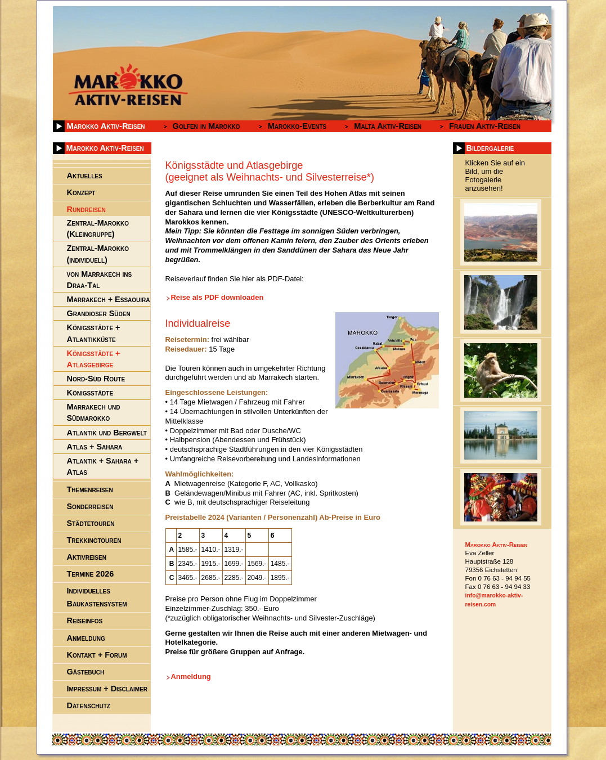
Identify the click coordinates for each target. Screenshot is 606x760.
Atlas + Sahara (95, 446)
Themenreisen (90, 489)
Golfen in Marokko (206, 126)
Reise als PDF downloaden (217, 297)
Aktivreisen (86, 556)
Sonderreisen (90, 506)
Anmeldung (191, 676)
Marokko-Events (297, 126)
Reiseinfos (85, 620)
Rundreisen (86, 209)
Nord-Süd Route (96, 378)
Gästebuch (86, 671)
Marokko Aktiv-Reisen (106, 126)
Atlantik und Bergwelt (107, 432)
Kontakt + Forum (97, 654)
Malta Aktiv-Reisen (387, 126)
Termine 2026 (90, 573)
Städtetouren (91, 523)
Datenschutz (88, 705)
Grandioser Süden (99, 313)
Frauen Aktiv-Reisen (484, 126)
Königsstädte (90, 392)
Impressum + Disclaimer (107, 688)
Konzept (81, 192)
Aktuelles (84, 175)
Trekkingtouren (94, 540)
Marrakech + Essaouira (108, 299)
